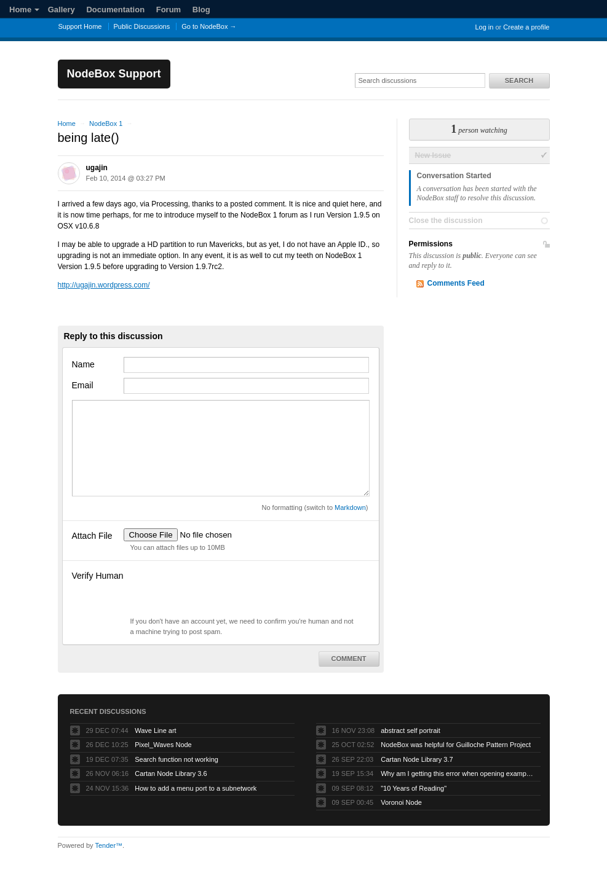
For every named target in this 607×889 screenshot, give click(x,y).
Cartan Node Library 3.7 (417, 759)
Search (519, 80)
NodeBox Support (114, 74)
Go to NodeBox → (208, 26)
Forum (168, 9)
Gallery (61, 9)
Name (83, 364)
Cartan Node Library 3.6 (171, 773)
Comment (349, 658)
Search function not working (176, 759)
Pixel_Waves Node (163, 744)
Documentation (115, 9)
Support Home (80, 26)
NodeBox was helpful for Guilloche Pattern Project (456, 744)
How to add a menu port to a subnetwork (195, 788)
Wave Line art (155, 730)
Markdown (350, 507)
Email (82, 385)
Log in (484, 27)
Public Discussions (142, 26)
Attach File (92, 536)
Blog (201, 9)
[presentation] (217, 592)
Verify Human (98, 576)
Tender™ (108, 845)
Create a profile (526, 27)
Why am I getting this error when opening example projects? (457, 773)
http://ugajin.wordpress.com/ (104, 285)
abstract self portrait (410, 730)
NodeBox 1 (105, 123)
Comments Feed (456, 283)
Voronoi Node (401, 802)
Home (24, 9)
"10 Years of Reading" (413, 788)
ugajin (97, 167)
